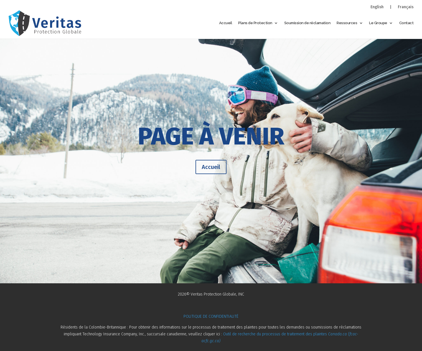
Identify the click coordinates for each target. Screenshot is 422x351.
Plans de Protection (255, 23)
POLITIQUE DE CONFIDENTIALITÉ (211, 316)
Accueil (225, 23)
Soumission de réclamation (307, 23)
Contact (406, 23)
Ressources (347, 23)
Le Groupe (378, 23)
